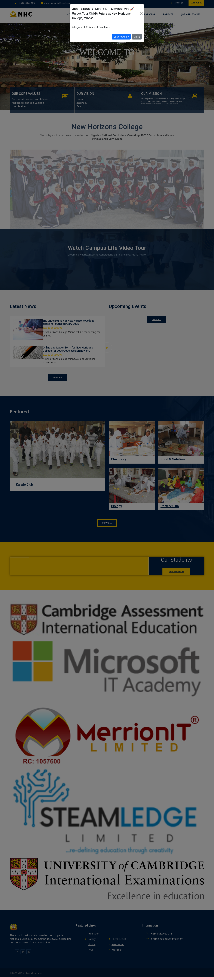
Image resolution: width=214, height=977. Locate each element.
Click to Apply (121, 36)
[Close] (141, 13)
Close (137, 36)
